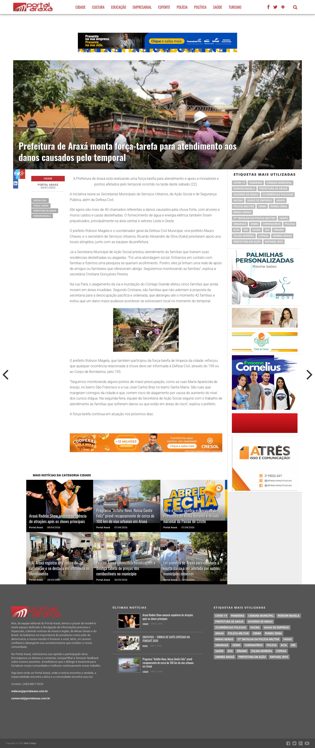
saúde (256, 230)
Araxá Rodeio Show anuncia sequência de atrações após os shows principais (168, 617)
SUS (267, 230)
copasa (263, 235)
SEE (245, 230)
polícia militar (243, 206)
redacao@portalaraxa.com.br (29, 691)
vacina (238, 200)
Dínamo (279, 230)
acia (236, 230)
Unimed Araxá (282, 235)
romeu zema (278, 206)
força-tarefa (40, 205)
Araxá (280, 200)
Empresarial (142, 7)
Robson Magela (42, 216)
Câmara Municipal (279, 182)
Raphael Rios (274, 241)
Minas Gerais (242, 212)
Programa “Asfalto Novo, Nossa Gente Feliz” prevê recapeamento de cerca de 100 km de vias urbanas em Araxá (168, 662)
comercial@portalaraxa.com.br (30, 698)
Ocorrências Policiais (277, 194)
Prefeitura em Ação (247, 241)
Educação (118, 7)
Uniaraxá (239, 224)
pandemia (255, 182)
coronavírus (272, 224)
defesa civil (40, 200)
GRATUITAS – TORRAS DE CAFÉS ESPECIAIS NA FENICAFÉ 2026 (166, 639)
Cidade (80, 7)
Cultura (98, 7)
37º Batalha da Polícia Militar (254, 218)
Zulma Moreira (243, 235)
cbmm (262, 206)
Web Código (30, 743)
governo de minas (245, 194)
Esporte (164, 7)
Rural (145, 646)
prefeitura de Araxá (44, 210)
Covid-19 (239, 182)
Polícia (182, 7)
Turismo (235, 7)
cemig (254, 224)
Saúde (217, 7)
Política (200, 7)
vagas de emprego (259, 200)
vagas (283, 218)
